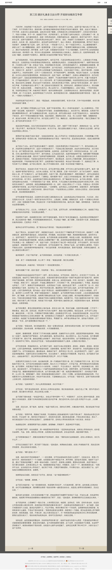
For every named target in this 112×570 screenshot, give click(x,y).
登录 (99, 2)
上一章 (30, 548)
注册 (105, 2)
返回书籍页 (8, 2)
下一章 (81, 548)
